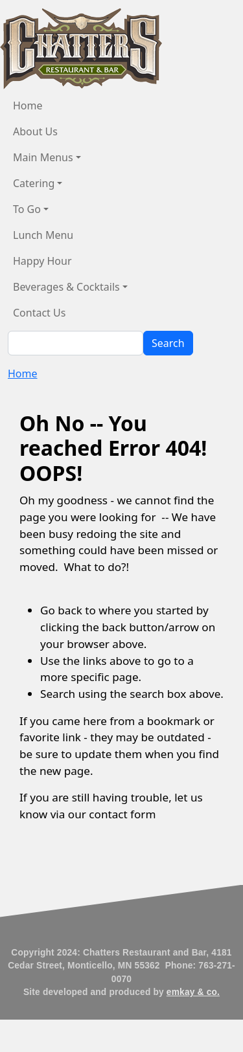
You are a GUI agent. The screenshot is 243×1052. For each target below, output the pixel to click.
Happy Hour (42, 261)
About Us (35, 131)
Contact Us (39, 313)
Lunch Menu (43, 235)
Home (28, 105)
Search (168, 343)
